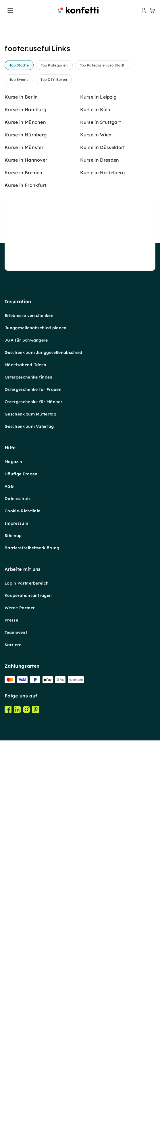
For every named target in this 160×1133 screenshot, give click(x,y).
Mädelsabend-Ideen (25, 818)
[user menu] (143, 10)
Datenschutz (18, 951)
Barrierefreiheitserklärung (32, 1001)
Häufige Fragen (21, 927)
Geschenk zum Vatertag (29, 879)
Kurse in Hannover (26, 613)
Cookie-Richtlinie (22, 964)
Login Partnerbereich (27, 1036)
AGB (9, 939)
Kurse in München (25, 575)
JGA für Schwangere (26, 793)
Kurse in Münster (24, 600)
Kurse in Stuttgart (100, 575)
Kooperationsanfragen (28, 1048)
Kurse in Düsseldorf (102, 600)
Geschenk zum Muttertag (30, 867)
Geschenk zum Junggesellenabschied (43, 805)
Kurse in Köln (95, 563)
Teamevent (16, 1085)
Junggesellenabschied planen (36, 781)
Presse (11, 1073)
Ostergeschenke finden (29, 830)
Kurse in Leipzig (98, 550)
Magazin (13, 915)
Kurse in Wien (96, 588)
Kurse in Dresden (99, 613)
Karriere (13, 1098)
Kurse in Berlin (21, 550)
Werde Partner (20, 1061)
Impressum (16, 976)
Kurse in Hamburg (25, 563)
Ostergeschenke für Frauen (33, 842)
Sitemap (13, 988)
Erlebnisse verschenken (29, 768)
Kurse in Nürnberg (26, 588)
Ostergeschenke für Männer (33, 855)
